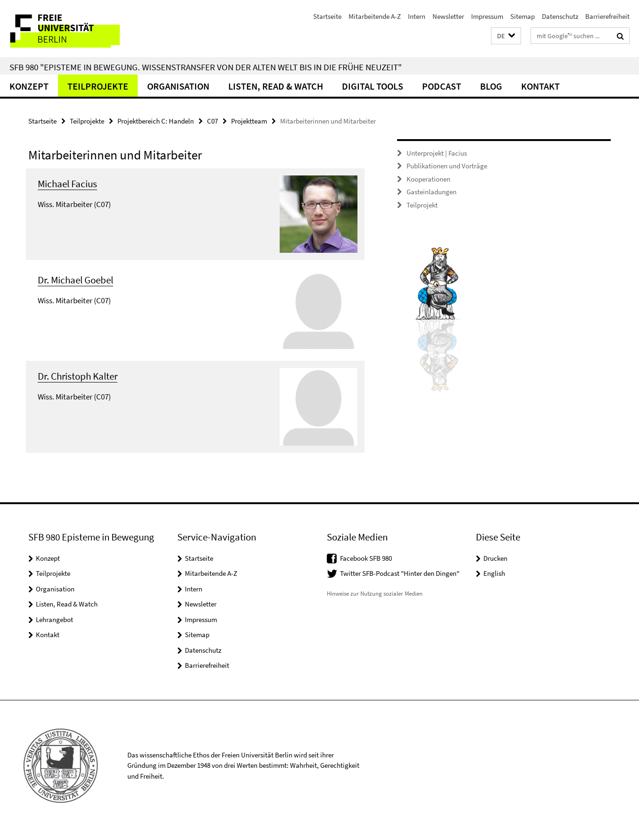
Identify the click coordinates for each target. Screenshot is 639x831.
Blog (491, 86)
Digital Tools (372, 86)
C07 (212, 120)
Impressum (487, 16)
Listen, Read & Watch (275, 86)
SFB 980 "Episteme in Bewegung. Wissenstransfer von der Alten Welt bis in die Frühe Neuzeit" (205, 67)
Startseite (327, 16)
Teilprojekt (422, 204)
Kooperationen (428, 179)
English (494, 573)
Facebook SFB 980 (366, 558)
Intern (416, 16)
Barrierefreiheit (607, 16)
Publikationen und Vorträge (447, 165)
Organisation (178, 86)
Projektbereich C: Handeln (155, 120)
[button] (506, 36)
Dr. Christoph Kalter (77, 376)
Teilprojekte (97, 86)
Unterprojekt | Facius (437, 153)
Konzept (29, 86)
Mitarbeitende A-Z (375, 16)
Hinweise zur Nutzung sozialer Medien (375, 594)
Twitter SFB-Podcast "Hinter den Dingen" (399, 573)
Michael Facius (67, 183)
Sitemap (522, 16)
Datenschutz (560, 16)
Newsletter (448, 16)
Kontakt (540, 86)
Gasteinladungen (431, 191)
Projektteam (249, 120)
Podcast (441, 86)
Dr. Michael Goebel (75, 280)
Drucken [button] (495, 558)
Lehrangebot (54, 619)
